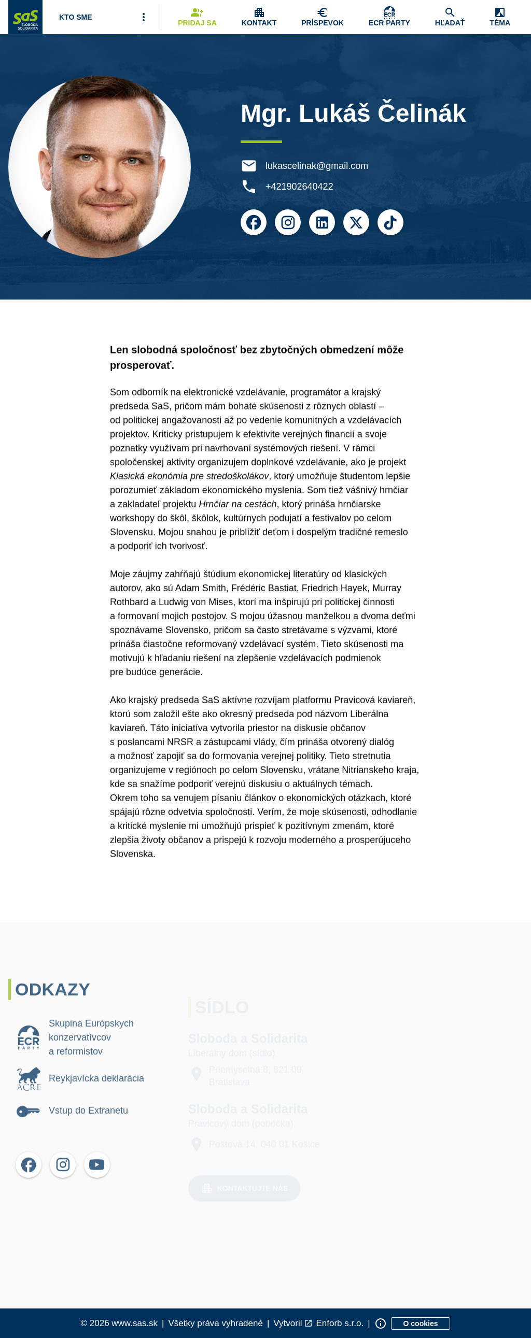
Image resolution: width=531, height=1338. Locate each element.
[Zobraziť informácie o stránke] (380, 1323)
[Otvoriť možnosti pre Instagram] (289, 222)
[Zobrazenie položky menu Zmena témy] (500, 17)
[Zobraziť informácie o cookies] (421, 1323)
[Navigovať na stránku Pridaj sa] (197, 17)
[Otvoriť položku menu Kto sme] (76, 17)
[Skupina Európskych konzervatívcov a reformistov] (389, 17)
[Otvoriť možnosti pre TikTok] (392, 222)
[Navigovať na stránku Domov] (25, 17)
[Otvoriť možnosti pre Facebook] (255, 222)
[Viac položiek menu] (144, 17)
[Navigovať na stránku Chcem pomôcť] (322, 17)
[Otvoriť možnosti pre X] (358, 222)
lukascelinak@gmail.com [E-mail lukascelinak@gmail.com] (318, 166)
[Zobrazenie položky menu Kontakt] (259, 17)
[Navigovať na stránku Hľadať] (450, 17)
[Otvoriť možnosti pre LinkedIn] (324, 222)
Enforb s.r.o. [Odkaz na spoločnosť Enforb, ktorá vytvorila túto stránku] (340, 1323)
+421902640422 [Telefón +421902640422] (301, 186)
